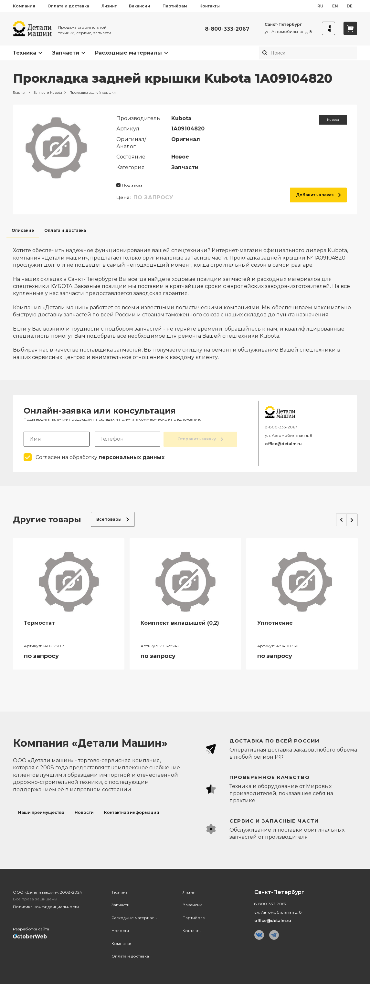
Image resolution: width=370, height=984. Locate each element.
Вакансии (139, 6)
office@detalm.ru (283, 443)
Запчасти (65, 53)
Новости (120, 930)
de (350, 6)
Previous (337, 517)
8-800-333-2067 (224, 29)
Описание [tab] (23, 230)
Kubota (333, 120)
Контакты (209, 6)
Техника (24, 53)
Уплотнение (275, 623)
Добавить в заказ (318, 194)
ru (320, 6)
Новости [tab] (84, 811)
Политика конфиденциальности (46, 906)
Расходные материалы (128, 53)
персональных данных (131, 457)
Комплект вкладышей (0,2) (180, 623)
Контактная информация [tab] (131, 811)
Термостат (39, 623)
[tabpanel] (185, 299)
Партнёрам (175, 6)
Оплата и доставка (68, 6)
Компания (24, 6)
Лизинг (109, 6)
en (335, 6)
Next (350, 517)
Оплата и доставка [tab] (65, 230)
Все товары (112, 519)
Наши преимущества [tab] (41, 811)
